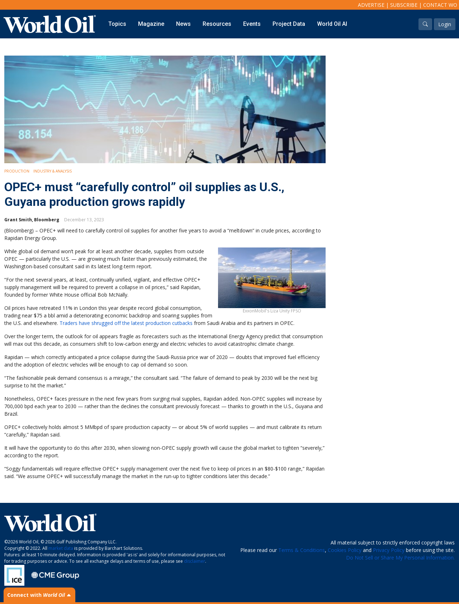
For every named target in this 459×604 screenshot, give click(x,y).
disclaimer (194, 561)
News (183, 23)
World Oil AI (332, 23)
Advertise (371, 4)
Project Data (289, 23)
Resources (217, 23)
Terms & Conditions (301, 550)
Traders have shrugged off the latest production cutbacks (126, 323)
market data (60, 548)
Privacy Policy (388, 550)
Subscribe (403, 4)
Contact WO (440, 4)
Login (444, 24)
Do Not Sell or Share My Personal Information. (400, 557)
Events (252, 23)
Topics (117, 23)
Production (16, 171)
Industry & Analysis (52, 171)
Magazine (151, 23)
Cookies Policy (344, 550)
